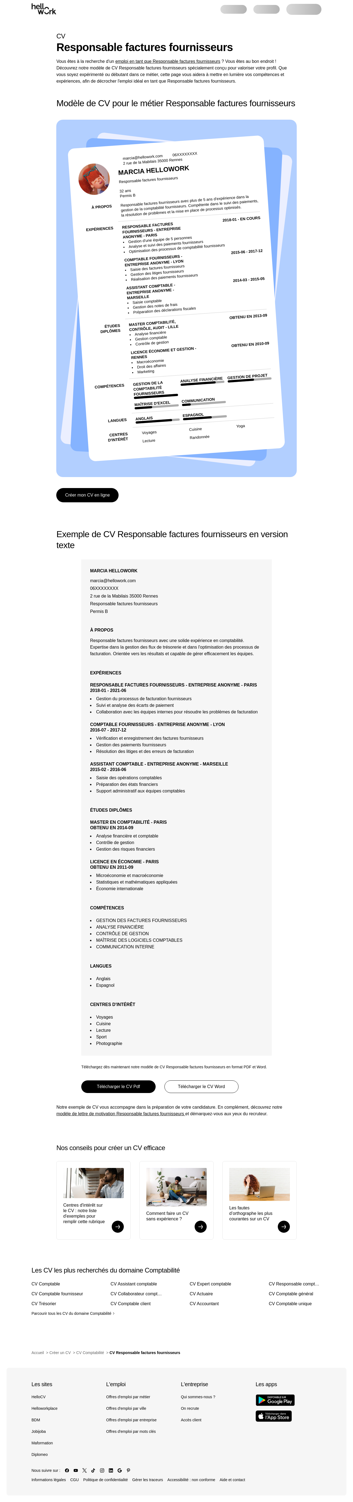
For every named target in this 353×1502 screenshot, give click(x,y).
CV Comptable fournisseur (57, 1293)
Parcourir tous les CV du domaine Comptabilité (73, 1313)
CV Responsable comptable (295, 1284)
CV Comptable (46, 1284)
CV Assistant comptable (134, 1284)
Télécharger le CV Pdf (118, 1086)
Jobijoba (39, 1431)
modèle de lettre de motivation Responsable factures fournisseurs (120, 1113)
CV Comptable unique (290, 1303)
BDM (36, 1420)
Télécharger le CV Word (201, 1086)
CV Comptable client (131, 1303)
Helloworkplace (45, 1408)
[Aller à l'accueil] (44, 8)
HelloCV (39, 1397)
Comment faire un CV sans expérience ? (167, 1216)
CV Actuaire (201, 1293)
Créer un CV (60, 1352)
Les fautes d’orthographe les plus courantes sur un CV (250, 1213)
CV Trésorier (44, 1303)
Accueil (38, 1352)
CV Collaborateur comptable (137, 1293)
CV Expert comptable (210, 1284)
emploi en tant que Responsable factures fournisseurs (167, 61)
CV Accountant (204, 1303)
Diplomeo (40, 1454)
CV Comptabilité (90, 1352)
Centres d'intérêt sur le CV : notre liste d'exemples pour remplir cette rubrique (84, 1213)
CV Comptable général (291, 1293)
